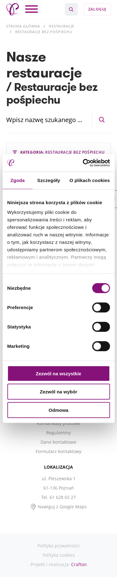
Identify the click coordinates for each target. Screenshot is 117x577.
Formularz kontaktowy (58, 451)
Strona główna (23, 26)
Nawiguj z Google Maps (62, 507)
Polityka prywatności (58, 546)
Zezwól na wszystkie (58, 373)
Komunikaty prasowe (58, 423)
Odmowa (58, 409)
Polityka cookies (58, 555)
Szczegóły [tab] (48, 180)
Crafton (79, 564)
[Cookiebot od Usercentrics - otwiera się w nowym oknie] (83, 163)
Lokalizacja (58, 467)
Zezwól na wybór (58, 391)
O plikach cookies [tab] (90, 180)
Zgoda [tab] (17, 180)
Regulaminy (58, 433)
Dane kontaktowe (58, 442)
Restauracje (61, 26)
